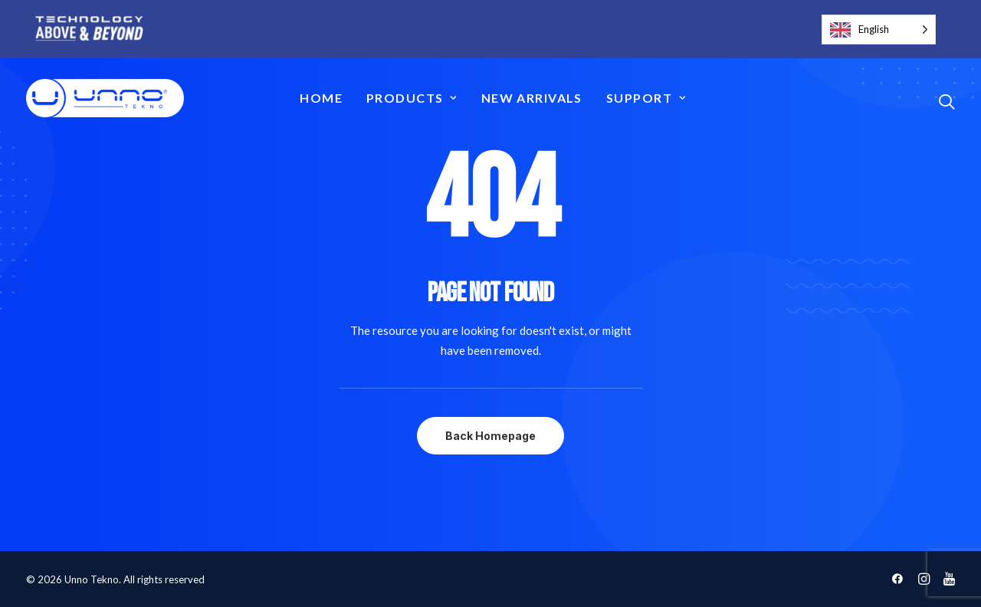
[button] (946, 101)
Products (412, 97)
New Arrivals (531, 97)
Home (321, 97)
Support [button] (646, 97)
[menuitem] (321, 98)
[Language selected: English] (879, 29)
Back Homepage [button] (490, 435)
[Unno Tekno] (105, 98)
